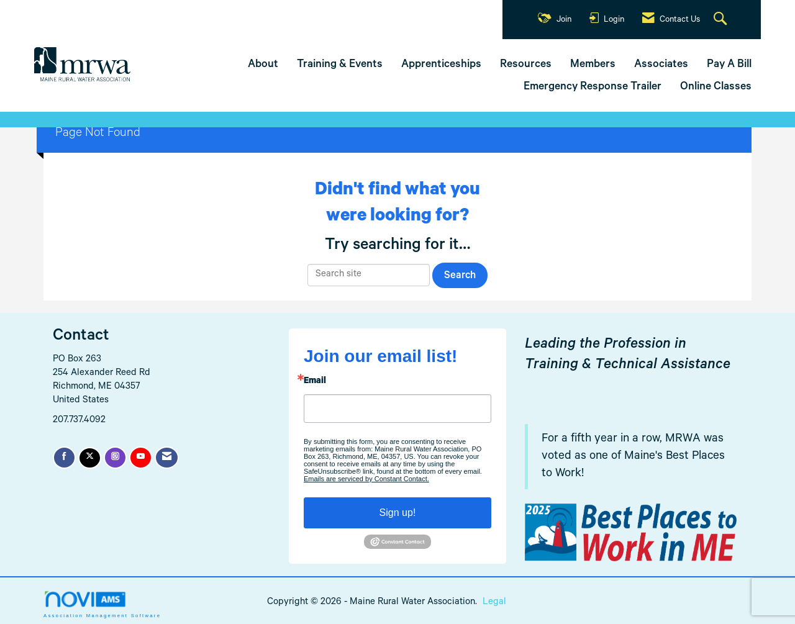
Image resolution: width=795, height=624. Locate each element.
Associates (661, 65)
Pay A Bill (729, 65)
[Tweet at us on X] (89, 458)
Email (315, 382)
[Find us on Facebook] (64, 457)
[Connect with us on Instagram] (115, 457)
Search (460, 277)
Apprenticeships (441, 65)
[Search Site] (722, 20)
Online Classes (716, 87)
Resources (526, 65)
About (263, 65)
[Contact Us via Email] (167, 457)
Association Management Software (102, 604)
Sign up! (397, 512)
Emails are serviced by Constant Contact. (366, 478)
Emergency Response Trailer (592, 87)
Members (593, 65)
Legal (494, 602)
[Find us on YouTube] (140, 457)
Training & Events (340, 65)
